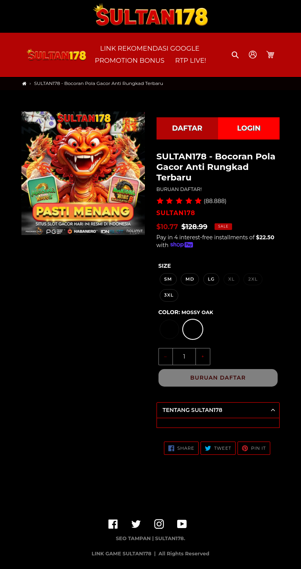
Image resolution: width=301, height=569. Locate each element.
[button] (236, 54)
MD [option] (189, 279)
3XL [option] (169, 295)
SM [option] (168, 279)
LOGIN (249, 128)
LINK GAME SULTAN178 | (124, 554)
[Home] (24, 83)
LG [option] (211, 279)
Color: (185, 312)
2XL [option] (252, 279)
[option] (169, 329)
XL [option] (231, 279)
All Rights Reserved (183, 554)
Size (164, 265)
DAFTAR (187, 128)
